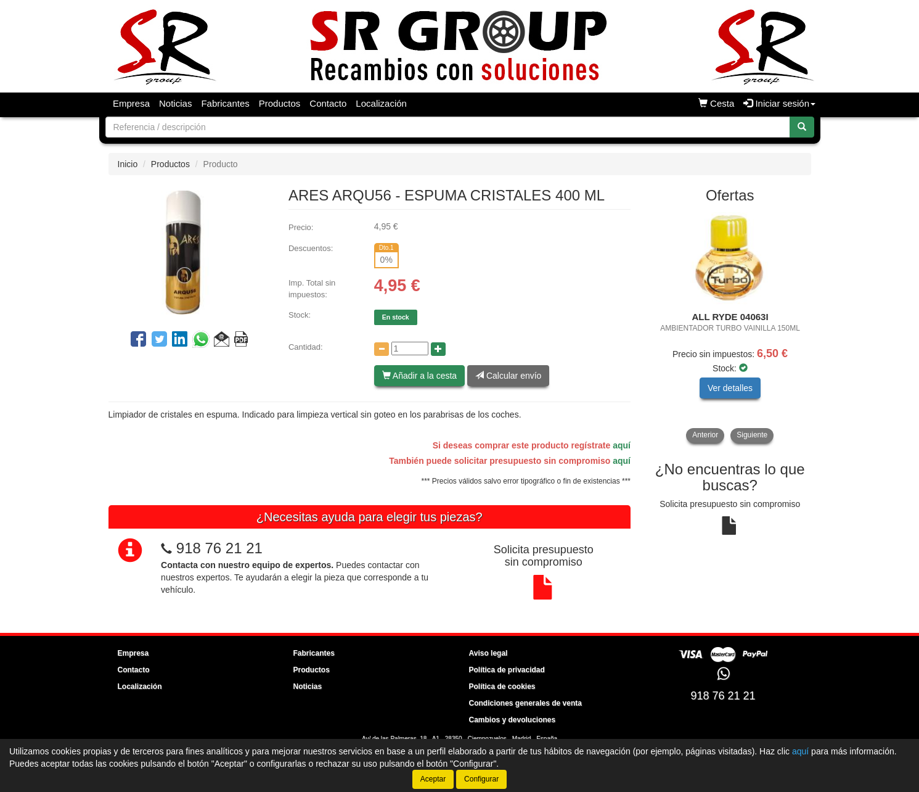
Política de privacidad (507, 670)
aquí (622, 445)
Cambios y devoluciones (512, 720)
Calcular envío (508, 376)
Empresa (131, 103)
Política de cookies (502, 686)
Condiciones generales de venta (525, 703)
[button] (221, 341)
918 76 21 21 (219, 548)
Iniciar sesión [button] (779, 103)
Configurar (481, 779)
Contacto (327, 103)
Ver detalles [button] (730, 388)
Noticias (175, 103)
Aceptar (433, 779)
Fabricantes (225, 103)
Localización (381, 103)
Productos (280, 103)
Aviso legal (488, 653)
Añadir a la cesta (419, 376)
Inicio (128, 164)
